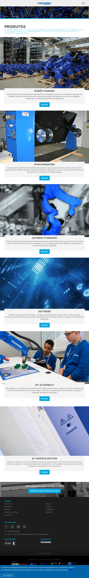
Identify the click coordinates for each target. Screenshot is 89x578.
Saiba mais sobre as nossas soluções (44, 491)
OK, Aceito (7, 575)
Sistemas (48, 507)
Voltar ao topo (45, 553)
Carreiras (48, 512)
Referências (49, 510)
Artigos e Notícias (11, 512)
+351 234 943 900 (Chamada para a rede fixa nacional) (27, 534)
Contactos (8, 515)
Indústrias (8, 507)
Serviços (48, 504)
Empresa (7, 510)
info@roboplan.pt (13, 531)
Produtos (14, 16)
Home (6, 16)
